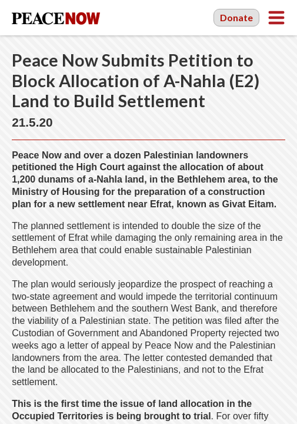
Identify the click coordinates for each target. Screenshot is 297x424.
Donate (236, 17)
